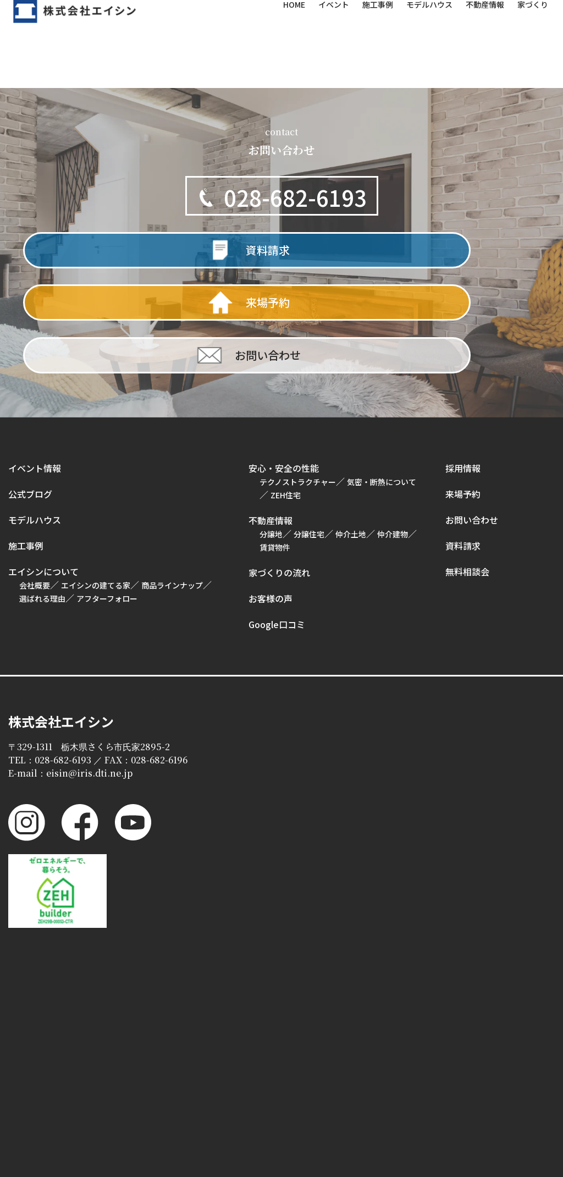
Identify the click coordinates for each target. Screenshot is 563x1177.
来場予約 (463, 403)
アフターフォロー (106, 507)
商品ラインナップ (172, 494)
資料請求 (463, 454)
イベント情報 (34, 377)
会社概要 (34, 494)
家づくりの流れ (279, 481)
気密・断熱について (381, 391)
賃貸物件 (275, 456)
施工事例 (25, 454)
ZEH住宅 (286, 404)
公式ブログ (30, 403)
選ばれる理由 (42, 507)
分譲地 (271, 443)
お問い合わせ (471, 429)
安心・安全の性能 (284, 377)
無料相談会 (467, 480)
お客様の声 (270, 507)
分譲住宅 (309, 443)
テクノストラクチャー (298, 391)
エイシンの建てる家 (95, 494)
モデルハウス (34, 429)
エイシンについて (43, 480)
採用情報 (463, 377)
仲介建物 (392, 443)
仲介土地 (350, 443)
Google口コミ (277, 533)
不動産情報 (270, 429)
